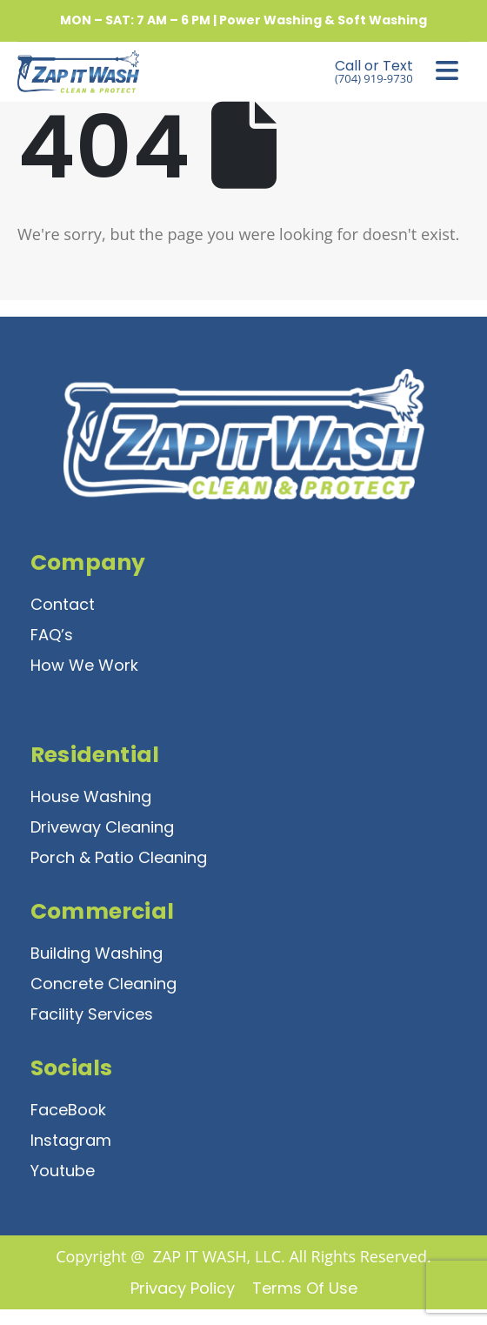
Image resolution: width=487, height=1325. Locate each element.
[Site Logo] (65, 71)
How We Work (84, 665)
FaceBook (68, 1110)
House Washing (90, 796)
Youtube (62, 1170)
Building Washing (96, 953)
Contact (62, 604)
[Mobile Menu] (447, 71)
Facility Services (91, 1014)
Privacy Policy (182, 1288)
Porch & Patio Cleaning (118, 857)
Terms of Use (304, 1288)
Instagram (70, 1140)
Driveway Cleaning (102, 827)
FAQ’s (51, 635)
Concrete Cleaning (103, 983)
